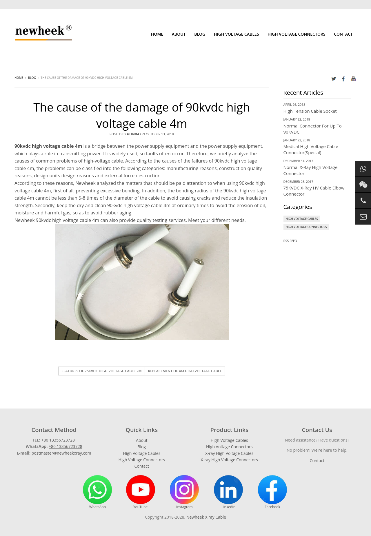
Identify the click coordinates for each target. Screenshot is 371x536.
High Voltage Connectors (296, 34)
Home (157, 34)
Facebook (272, 492)
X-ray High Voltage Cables (229, 453)
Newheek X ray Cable (206, 517)
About (179, 34)
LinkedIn (228, 492)
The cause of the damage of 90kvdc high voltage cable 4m (141, 115)
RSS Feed (290, 240)
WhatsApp (97, 492)
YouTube (140, 492)
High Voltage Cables (236, 34)
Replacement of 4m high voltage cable (185, 371)
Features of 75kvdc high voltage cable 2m (102, 371)
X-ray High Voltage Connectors (229, 459)
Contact (343, 34)
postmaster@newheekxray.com (61, 453)
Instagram (184, 492)
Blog (199, 34)
